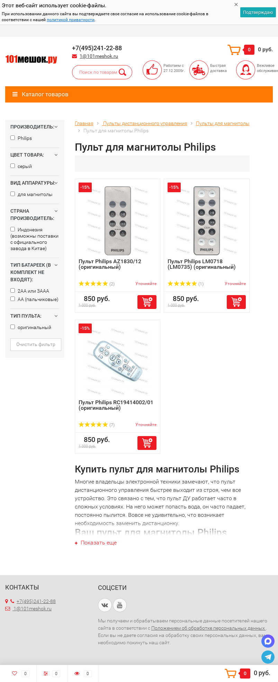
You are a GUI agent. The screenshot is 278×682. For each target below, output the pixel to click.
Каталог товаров (40, 94)
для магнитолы (31, 194)
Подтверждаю (258, 12)
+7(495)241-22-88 (33, 601)
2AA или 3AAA (29, 291)
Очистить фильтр (35, 344)
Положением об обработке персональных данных (208, 628)
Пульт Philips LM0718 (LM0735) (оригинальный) (202, 264)
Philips (21, 138)
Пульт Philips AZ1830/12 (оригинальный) (110, 264)
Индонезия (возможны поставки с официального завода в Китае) (34, 239)
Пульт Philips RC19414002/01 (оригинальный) (116, 405)
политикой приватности (71, 19)
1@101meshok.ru (99, 56)
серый (21, 166)
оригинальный (30, 327)
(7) (97, 425)
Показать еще (96, 542)
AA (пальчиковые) (34, 299)
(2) (97, 284)
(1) (186, 284)
